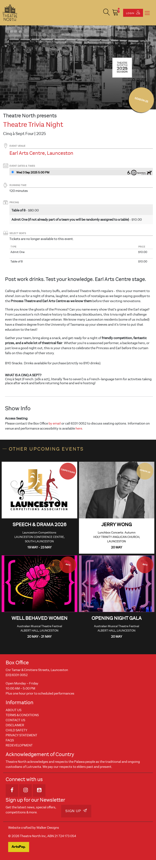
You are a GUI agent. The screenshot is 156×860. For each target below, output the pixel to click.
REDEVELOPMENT (19, 745)
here (79, 428)
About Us (13, 710)
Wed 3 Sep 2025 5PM (32, 172)
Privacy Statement (21, 735)
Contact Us (15, 720)
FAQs (10, 740)
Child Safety (16, 730)
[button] (106, 13)
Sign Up (76, 811)
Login (133, 12)
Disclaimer (15, 725)
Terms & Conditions (22, 715)
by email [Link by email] (55, 423)
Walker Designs (47, 828)
